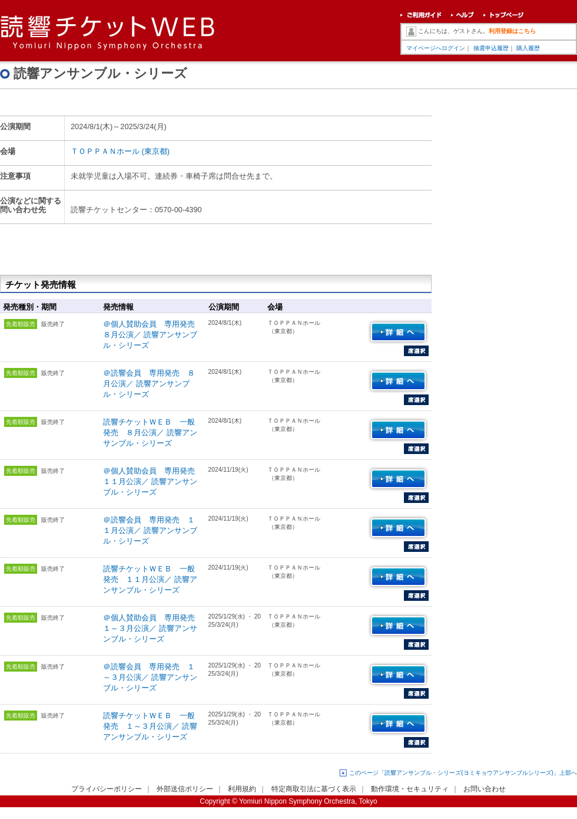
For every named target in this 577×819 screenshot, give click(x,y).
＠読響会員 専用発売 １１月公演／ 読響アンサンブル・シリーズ (150, 530)
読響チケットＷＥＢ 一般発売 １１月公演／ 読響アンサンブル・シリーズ (150, 579)
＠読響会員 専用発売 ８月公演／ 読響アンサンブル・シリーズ (149, 384)
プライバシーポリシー (106, 789)
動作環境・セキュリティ (410, 789)
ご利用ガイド (421, 16)
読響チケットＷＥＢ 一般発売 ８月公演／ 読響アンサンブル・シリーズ (150, 432)
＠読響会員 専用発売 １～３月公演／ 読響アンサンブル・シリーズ (150, 677)
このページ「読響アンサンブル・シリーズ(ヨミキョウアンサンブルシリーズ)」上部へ (463, 772)
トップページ (503, 16)
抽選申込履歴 (491, 48)
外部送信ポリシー (185, 789)
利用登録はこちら (512, 31)
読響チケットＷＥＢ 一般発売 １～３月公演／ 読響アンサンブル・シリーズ (150, 726)
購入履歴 (528, 48)
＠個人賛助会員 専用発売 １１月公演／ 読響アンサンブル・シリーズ (153, 481)
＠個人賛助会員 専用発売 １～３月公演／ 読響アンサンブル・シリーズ (153, 628)
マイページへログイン (435, 48)
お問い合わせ (484, 789)
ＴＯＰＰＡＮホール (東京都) (120, 151)
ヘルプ (462, 16)
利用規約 (242, 789)
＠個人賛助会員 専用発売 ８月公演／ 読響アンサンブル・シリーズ (153, 335)
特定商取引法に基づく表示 (313, 789)
